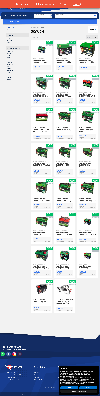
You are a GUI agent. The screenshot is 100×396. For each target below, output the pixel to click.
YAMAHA (9, 79)
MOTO (5, 16)
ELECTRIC (25, 16)
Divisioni (11, 35)
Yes (65, 3)
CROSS (19, 16)
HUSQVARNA (10, 62)
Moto (8, 38)
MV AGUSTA (10, 70)
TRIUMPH (9, 77)
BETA (8, 55)
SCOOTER (12, 16)
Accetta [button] (88, 387)
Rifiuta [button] (69, 387)
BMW (8, 57)
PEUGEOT (9, 72)
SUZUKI (9, 74)
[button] (96, 368)
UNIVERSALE (10, 51)
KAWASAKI (10, 64)
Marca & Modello (14, 48)
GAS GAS (9, 59)
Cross (8, 42)
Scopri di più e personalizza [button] (79, 391)
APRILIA (9, 53)
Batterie (9, 30)
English (53, 387)
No (76, 4)
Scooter (9, 40)
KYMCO (9, 68)
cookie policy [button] (71, 376)
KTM (8, 66)
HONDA (9, 61)
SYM (8, 76)
